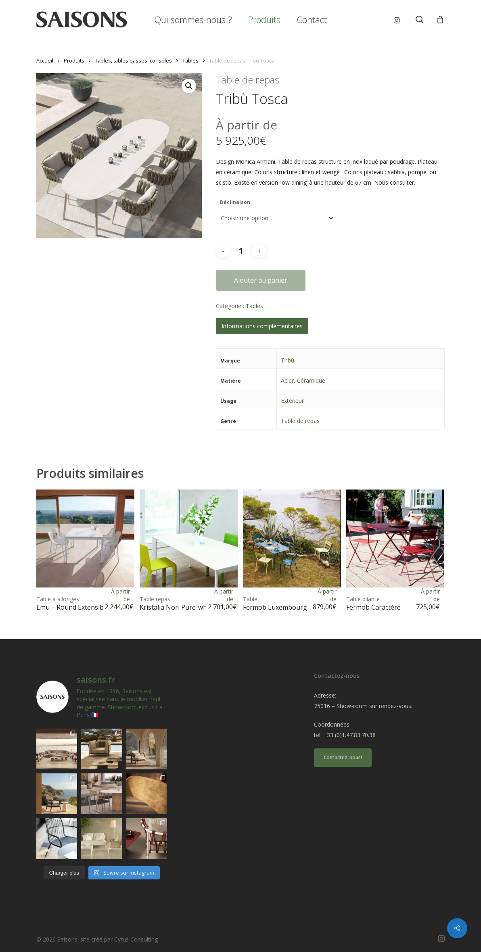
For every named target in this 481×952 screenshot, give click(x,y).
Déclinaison (235, 202)
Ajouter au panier (260, 280)
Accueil (44, 60)
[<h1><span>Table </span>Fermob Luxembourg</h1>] (292, 538)
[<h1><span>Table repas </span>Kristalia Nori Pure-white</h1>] (189, 538)
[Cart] (440, 19)
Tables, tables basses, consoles (133, 60)
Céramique (311, 380)
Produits (74, 60)
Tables (190, 60)
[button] (189, 86)
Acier (287, 380)
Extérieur (292, 400)
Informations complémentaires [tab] (262, 326)
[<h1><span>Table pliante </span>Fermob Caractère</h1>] (395, 538)
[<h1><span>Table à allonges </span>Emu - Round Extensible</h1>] (85, 538)
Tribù (287, 360)
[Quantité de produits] (241, 251)
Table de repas (300, 421)
